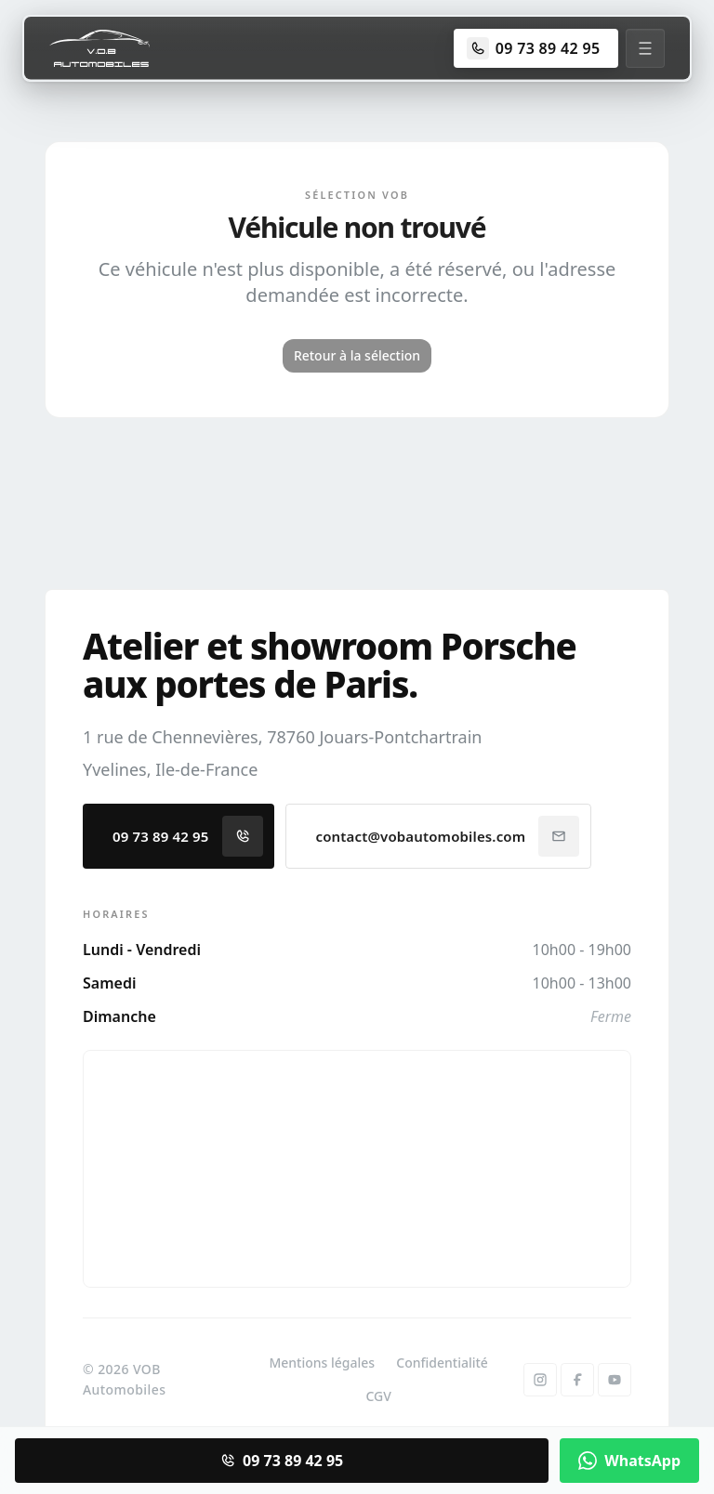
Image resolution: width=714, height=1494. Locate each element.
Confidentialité (442, 1362)
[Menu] (645, 48)
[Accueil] (99, 48)
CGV (377, 1396)
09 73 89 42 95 (187, 836)
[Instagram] (540, 1379)
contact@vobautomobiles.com (448, 836)
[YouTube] (614, 1379)
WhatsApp (629, 1460)
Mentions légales (322, 1362)
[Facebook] (577, 1379)
